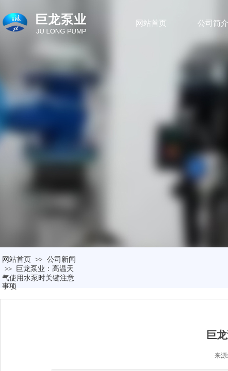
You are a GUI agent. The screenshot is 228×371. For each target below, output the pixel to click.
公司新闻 (61, 259)
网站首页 (151, 23)
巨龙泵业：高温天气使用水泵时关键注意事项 (38, 277)
